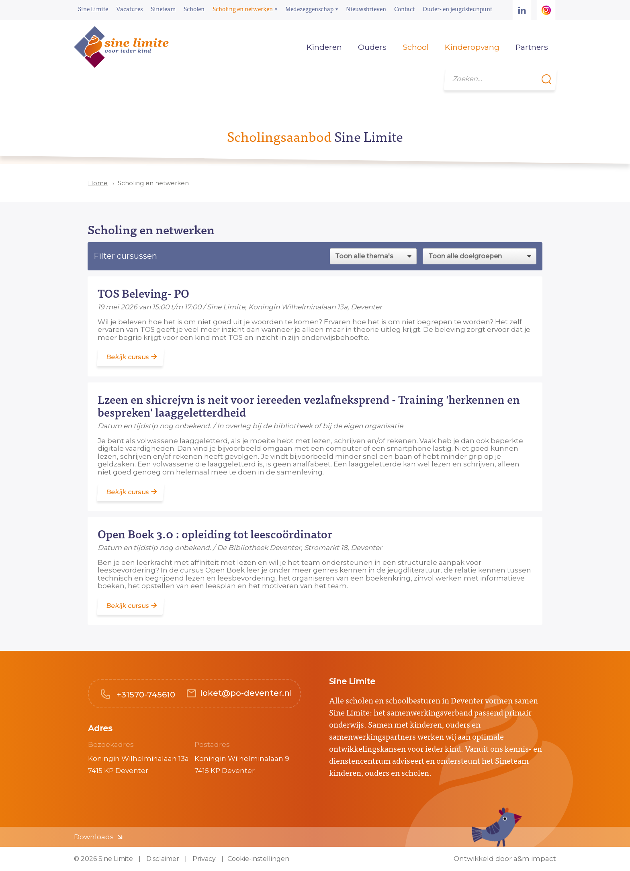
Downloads (94, 837)
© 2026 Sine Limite (103, 859)
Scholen (194, 8)
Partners (531, 47)
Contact (404, 8)
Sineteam (163, 8)
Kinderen (324, 47)
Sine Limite (93, 8)
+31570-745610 (145, 694)
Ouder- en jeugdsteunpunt (457, 8)
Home (286, 47)
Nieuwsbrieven (366, 8)
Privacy (203, 859)
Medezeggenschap (309, 8)
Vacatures (129, 8)
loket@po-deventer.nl (246, 693)
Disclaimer (162, 859)
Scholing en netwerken (243, 8)
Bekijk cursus (127, 357)
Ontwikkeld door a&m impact (505, 859)
